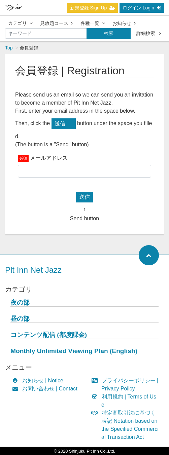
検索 (108, 33)
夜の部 (20, 302)
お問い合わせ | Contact (46, 388)
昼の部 (20, 318)
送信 (60, 123)
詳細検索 (148, 33)
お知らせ (124, 23)
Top (9, 47)
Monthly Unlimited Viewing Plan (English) (73, 350)
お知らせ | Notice (39, 380)
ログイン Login (142, 7)
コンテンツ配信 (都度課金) (48, 334)
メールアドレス (49, 158)
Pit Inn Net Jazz (33, 269)
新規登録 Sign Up (92, 7)
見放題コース (56, 23)
